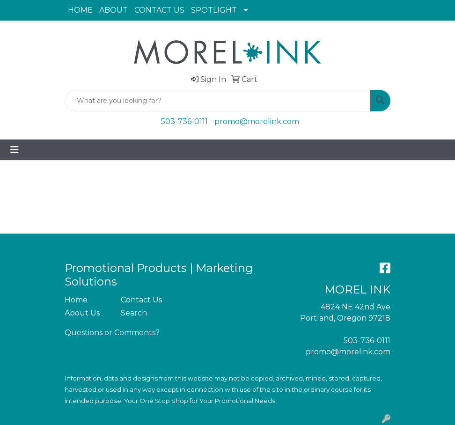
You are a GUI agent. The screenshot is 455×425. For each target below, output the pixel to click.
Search (134, 312)
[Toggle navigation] (14, 149)
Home (76, 299)
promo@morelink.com (256, 121)
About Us (82, 312)
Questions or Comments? (112, 332)
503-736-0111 (184, 121)
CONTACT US (159, 10)
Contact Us (141, 299)
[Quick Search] (218, 100)
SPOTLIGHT (214, 10)
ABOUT (113, 10)
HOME (80, 10)
